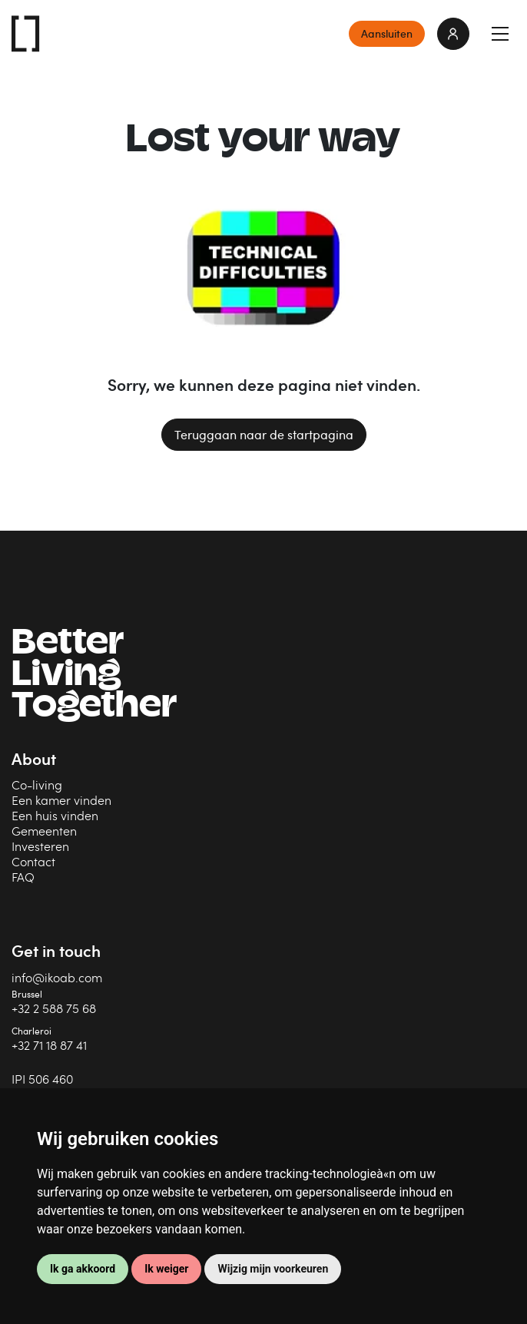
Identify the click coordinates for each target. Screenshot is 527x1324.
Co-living (37, 784)
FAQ (23, 877)
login (453, 34)
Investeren (40, 846)
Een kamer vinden (61, 800)
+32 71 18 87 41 (49, 1045)
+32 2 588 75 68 (54, 1008)
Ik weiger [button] (166, 1269)
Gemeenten (44, 831)
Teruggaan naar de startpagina (263, 434)
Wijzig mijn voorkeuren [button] (272, 1269)
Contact (33, 861)
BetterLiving (94, 676)
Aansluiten (387, 33)
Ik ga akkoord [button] (82, 1269)
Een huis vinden (55, 815)
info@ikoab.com (57, 977)
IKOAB (26, 33)
